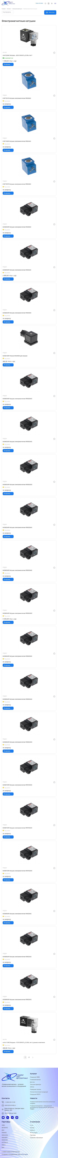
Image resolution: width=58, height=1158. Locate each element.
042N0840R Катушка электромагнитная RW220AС (17, 913)
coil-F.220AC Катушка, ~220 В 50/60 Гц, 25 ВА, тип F (17, 55)
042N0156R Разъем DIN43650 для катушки (15, 355)
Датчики (32, 1082)
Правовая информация (36, 1137)
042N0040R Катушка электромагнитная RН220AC (17, 227)
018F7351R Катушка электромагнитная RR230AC (17, 98)
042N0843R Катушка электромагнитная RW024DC (17, 999)
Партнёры (33, 1135)
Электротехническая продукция (39, 1092)
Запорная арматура (35, 1084)
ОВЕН (3, 1125)
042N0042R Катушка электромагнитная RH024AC (17, 270)
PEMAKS (4, 1132)
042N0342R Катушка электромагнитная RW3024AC (17, 441)
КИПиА (32, 1087)
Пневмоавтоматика (35, 1079)
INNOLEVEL (5, 1135)
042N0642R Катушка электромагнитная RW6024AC (17, 699)
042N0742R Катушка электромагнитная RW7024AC (17, 828)
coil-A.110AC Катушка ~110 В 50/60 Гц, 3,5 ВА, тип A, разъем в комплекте (24, 1042)
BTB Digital (24, 1154)
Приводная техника (35, 1089)
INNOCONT (5, 1140)
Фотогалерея (33, 1132)
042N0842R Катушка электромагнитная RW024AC (17, 956)
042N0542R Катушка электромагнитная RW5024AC (17, 570)
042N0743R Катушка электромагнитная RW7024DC (17, 870)
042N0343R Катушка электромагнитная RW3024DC (17, 484)
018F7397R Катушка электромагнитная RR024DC (17, 184)
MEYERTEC (5, 1127)
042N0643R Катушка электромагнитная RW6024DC (17, 742)
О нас (31, 1125)
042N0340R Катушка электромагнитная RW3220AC (17, 398)
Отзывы (32, 1127)
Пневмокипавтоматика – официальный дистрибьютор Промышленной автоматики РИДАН (42, 1107)
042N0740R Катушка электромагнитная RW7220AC (17, 785)
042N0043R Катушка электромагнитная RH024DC (17, 313)
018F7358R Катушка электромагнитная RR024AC (17, 141)
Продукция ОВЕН (35, 1077)
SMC (3, 1147)
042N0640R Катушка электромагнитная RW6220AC (17, 656)
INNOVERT (5, 1137)
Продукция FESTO (35, 1094)
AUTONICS (5, 1142)
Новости (32, 1130)
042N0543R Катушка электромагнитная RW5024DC (17, 613)
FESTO (3, 1145)
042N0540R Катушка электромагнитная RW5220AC (17, 527)
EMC (3, 1130)
